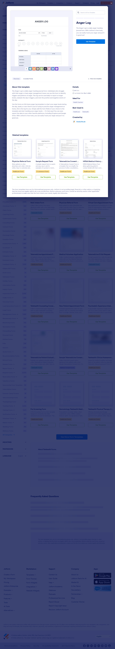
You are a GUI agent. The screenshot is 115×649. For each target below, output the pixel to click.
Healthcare (77, 112)
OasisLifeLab (80, 122)
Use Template (90, 41)
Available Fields (28, 79)
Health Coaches (78, 102)
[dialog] (57, 324)
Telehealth (85, 112)
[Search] (78, 12)
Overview (17, 79)
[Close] (111, 3)
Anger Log (83, 23)
